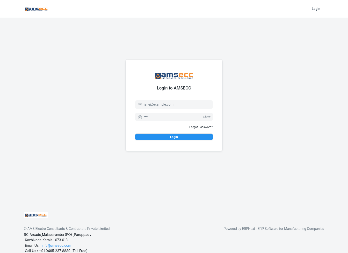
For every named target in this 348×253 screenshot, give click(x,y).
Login (316, 9)
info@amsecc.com (56, 245)
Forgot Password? (201, 127)
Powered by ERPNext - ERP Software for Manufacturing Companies (274, 229)
